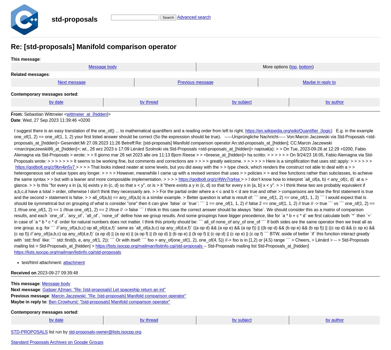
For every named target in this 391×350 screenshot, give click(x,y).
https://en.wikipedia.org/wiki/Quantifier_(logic (288, 131)
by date (56, 102)
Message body (103, 67)
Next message (72, 82)
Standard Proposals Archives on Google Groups (57, 342)
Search (168, 17)
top (294, 67)
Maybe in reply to (319, 82)
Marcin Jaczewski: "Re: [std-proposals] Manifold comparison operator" (118, 296)
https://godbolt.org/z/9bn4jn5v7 (45, 167)
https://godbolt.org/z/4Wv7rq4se (210, 179)
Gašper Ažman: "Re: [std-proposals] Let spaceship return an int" (104, 289)
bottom (305, 67)
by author (335, 102)
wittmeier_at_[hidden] (87, 114)
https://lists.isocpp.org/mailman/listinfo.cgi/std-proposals (150, 246)
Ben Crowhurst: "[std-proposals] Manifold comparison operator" (109, 302)
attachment (74, 262)
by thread (149, 102)
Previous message (195, 82)
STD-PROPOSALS (29, 332)
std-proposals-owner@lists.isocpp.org (105, 332)
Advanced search (194, 17)
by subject (242, 102)
